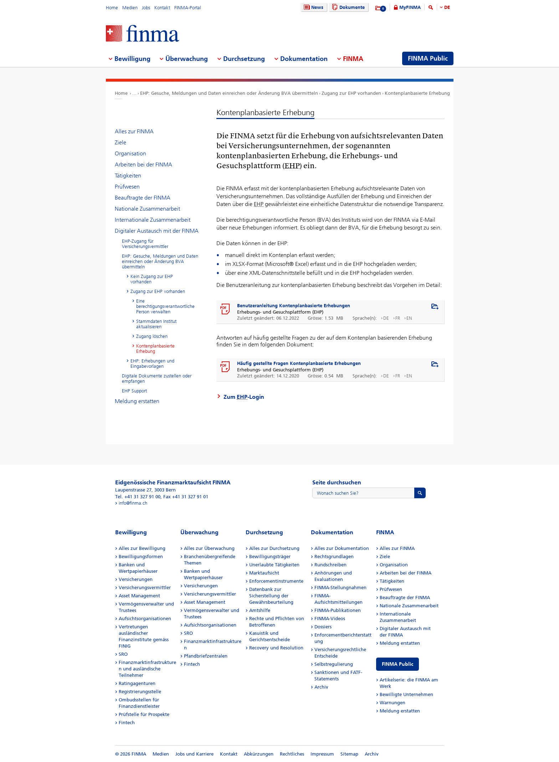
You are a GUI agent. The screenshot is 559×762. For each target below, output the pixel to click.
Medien (130, 7)
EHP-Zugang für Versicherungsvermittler (145, 243)
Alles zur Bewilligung (142, 548)
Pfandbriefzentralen (205, 656)
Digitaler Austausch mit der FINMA (157, 230)
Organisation (130, 153)
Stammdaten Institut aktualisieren (156, 324)
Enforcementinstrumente (276, 581)
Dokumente (347, 7)
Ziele (120, 142)
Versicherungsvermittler (145, 587)
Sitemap (349, 754)
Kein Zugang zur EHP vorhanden (151, 279)
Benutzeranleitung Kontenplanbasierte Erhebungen (293, 305)
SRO (123, 654)
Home (112, 7)
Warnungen (392, 702)
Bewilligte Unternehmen (406, 694)
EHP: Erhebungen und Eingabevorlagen (152, 363)
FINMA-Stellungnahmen (340, 587)
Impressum (322, 754)
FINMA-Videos (329, 618)
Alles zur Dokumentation (341, 548)
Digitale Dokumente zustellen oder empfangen (156, 378)
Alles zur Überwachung (209, 548)
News (312, 7)
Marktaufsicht (264, 573)
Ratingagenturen (137, 683)
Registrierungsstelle (140, 691)
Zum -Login (244, 396)
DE (447, 7)
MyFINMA (410, 7)
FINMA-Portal (187, 7)
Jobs (146, 7)
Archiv (321, 687)
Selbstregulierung (333, 664)
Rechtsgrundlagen (334, 556)
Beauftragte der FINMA (142, 197)
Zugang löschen (152, 336)
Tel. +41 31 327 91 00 (137, 496)
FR (397, 318)
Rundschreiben (330, 564)
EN (409, 318)
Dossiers (323, 626)
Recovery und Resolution (276, 647)
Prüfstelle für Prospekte (144, 714)
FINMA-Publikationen (337, 610)
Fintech (127, 722)
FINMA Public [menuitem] (428, 58)
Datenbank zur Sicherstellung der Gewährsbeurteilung (271, 596)
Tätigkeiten (128, 175)
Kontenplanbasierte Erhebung (417, 93)
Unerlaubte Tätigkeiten (274, 564)
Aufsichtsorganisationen (145, 618)
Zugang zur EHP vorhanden (351, 93)
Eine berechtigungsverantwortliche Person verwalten (165, 306)
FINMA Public (397, 664)
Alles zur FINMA (134, 131)
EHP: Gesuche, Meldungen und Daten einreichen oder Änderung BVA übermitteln (229, 93)
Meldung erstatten (137, 401)
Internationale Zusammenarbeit (152, 219)
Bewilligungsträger (270, 556)
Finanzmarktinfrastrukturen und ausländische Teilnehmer (147, 669)
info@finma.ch (133, 503)
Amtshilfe (259, 610)
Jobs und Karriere (194, 754)
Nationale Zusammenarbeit (147, 208)
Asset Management (139, 595)
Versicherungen (136, 579)
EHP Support (134, 390)
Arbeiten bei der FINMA (143, 164)
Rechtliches (292, 754)
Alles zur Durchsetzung (274, 548)
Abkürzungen (258, 754)
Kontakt (162, 7)
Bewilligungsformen (141, 556)
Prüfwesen (127, 186)
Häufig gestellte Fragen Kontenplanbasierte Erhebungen (299, 363)
